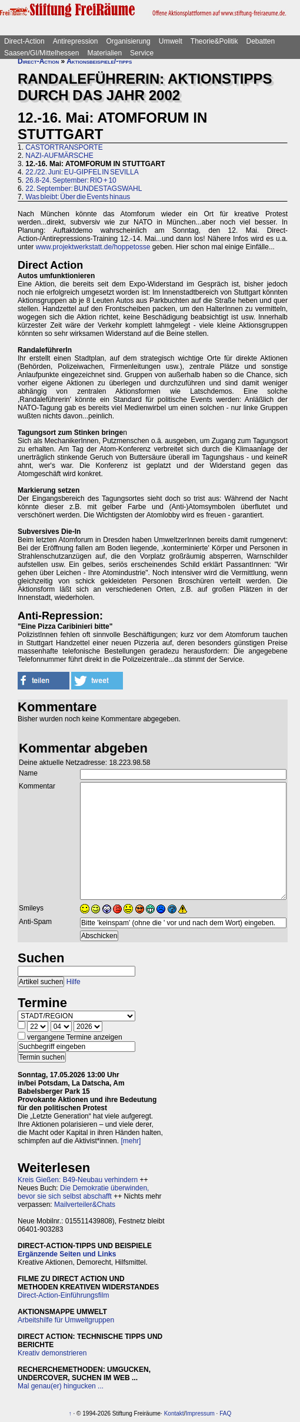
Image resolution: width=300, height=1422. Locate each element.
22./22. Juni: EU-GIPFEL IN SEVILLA (81, 172)
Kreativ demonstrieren (52, 1353)
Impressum (199, 1413)
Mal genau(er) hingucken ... (61, 1386)
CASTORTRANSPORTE (63, 147)
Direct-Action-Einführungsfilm (63, 1295)
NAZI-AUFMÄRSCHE (59, 155)
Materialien (104, 53)
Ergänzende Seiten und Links (67, 1254)
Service (142, 53)
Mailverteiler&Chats (84, 1204)
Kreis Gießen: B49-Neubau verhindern (78, 1180)
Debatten (260, 41)
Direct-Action (24, 41)
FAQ (225, 1413)
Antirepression (75, 41)
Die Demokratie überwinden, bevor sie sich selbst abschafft (83, 1192)
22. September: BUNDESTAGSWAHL (83, 188)
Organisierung (128, 41)
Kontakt (174, 1413)
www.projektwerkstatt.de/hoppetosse (93, 247)
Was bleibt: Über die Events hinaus (77, 197)
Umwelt (170, 41)
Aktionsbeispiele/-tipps (99, 61)
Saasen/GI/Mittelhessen (41, 53)
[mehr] (131, 1141)
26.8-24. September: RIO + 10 (70, 180)
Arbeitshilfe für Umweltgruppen (66, 1320)
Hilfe (73, 982)
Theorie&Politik (214, 41)
